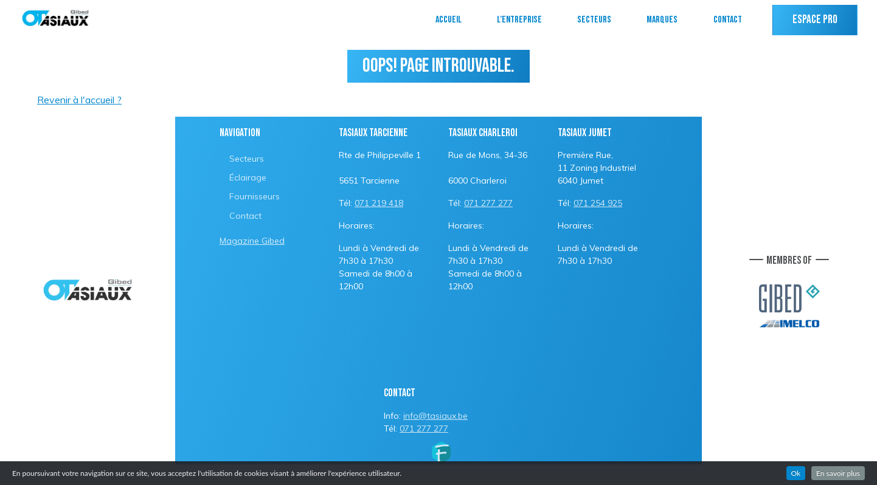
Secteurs (594, 20)
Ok (796, 473)
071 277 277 (488, 203)
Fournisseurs (254, 196)
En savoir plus (838, 473)
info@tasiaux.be (435, 415)
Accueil (448, 20)
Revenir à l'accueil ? (79, 100)
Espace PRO (814, 20)
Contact (727, 20)
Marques (662, 20)
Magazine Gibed (252, 240)
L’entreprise (519, 20)
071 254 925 (598, 203)
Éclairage (247, 177)
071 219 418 (379, 203)
